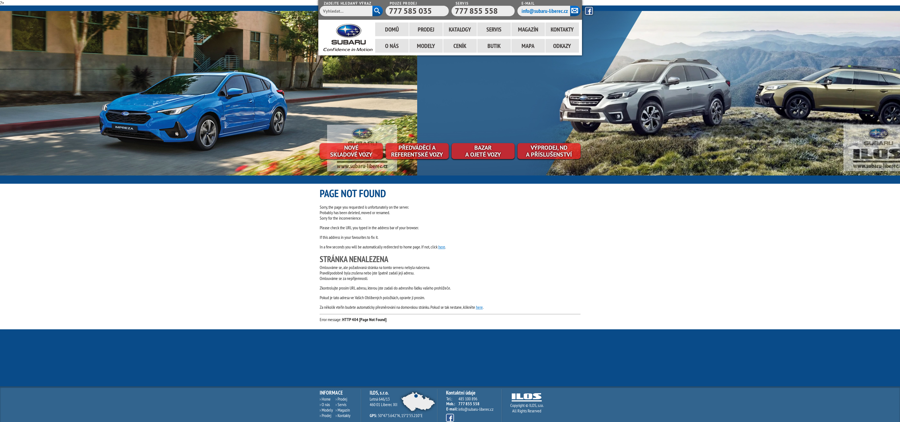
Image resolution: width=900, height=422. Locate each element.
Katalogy (460, 29)
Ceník (459, 46)
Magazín (528, 29)
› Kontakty (343, 415)
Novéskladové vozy (351, 150)
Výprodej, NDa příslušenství (549, 150)
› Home (325, 399)
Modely (426, 46)
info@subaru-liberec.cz (545, 11)
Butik (494, 46)
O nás (392, 46)
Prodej (426, 29)
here (441, 247)
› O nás (325, 404)
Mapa (528, 46)
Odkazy (562, 46)
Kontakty (562, 29)
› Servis (341, 404)
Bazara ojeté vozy (483, 150)
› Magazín (343, 410)
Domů (392, 29)
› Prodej (325, 415)
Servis (493, 29)
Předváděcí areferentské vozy (417, 150)
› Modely (326, 410)
